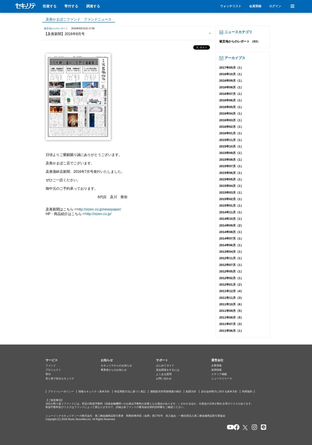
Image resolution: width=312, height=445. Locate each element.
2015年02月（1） (231, 199)
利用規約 (247, 391)
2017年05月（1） (231, 67)
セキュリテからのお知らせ (116, 365)
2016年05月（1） (231, 107)
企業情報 (216, 365)
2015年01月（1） (231, 205)
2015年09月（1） (231, 153)
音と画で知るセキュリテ (60, 378)
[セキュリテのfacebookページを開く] (235, 427)
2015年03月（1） (231, 192)
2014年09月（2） (231, 225)
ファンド (51, 365)
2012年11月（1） (231, 258)
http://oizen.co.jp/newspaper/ (99, 209)
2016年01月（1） (231, 133)
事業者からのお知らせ (114, 369)
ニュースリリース (221, 378)
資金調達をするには (167, 369)
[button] (73, 360)
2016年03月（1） (231, 120)
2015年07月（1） (231, 166)
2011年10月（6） (231, 304)
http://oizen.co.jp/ (98, 214)
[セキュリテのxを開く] (245, 427)
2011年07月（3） (231, 324)
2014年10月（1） (231, 218)
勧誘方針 (191, 391)
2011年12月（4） (231, 291)
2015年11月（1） (231, 140)
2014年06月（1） (231, 245)
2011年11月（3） (231, 297)
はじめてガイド (165, 365)
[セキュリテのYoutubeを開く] (228, 427)
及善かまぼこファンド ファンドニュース (79, 19)
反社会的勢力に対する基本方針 (219, 391)
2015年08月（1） (231, 159)
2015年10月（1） (231, 146)
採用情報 (216, 369)
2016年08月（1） (231, 87)
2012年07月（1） (231, 265)
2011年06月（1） (231, 330)
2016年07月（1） (231, 93)
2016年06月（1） (231, 100)
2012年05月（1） (231, 271)
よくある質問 (164, 374)
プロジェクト (53, 369)
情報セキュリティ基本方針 (94, 391)
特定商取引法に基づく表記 (130, 391)
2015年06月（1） (231, 173)
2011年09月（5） (231, 310)
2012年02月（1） (231, 278)
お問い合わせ (164, 378)
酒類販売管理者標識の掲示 (165, 391)
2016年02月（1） (231, 126)
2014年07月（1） (231, 238)
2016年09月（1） (231, 80)
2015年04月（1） (231, 186)
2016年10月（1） (231, 74)
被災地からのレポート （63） (239, 41)
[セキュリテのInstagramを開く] (253, 427)
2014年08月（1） (231, 232)
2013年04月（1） (231, 251)
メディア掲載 (219, 374)
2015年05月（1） (231, 179)
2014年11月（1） (231, 212)
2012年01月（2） (231, 284)
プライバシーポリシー (61, 391)
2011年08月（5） (231, 317)
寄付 (48, 374)
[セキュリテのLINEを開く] (262, 427)
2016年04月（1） (231, 113)
